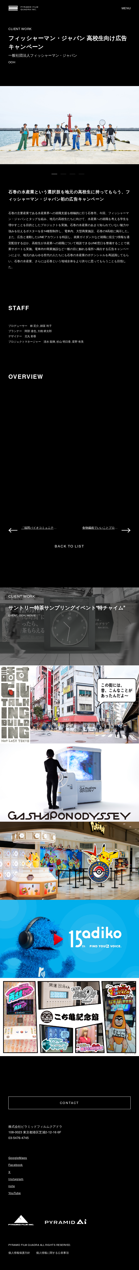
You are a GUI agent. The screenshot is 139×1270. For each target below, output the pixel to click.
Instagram (16, 1179)
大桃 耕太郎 (45, 331)
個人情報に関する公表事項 (52, 1252)
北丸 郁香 (30, 336)
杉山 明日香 (64, 341)
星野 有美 (78, 341)
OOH (11, 62)
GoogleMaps (17, 1158)
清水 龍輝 (49, 341)
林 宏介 (34, 325)
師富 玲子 (46, 325)
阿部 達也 (30, 331)
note (11, 1186)
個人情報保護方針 (19, 1252)
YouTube (14, 1193)
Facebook (15, 1165)
